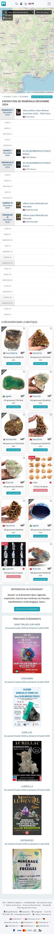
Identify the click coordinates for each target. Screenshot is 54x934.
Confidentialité (29, 902)
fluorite (35, 396)
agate (7, 396)
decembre (24, 96)
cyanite (8, 568)
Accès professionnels (32, 905)
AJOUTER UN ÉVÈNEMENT (27, 609)
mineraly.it (27, 922)
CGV (3, 902)
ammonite (9, 439)
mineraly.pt (27, 926)
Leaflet (28, 92)
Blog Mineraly (11, 912)
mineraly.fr (16, 919)
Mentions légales (14, 902)
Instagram (37, 912)
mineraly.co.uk (32, 919)
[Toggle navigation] (49, 4)
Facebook (25, 912)
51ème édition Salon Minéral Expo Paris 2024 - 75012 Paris (36, 113)
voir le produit (13, 363)
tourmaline (10, 352)
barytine (36, 352)
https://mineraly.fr (43, 914)
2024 (15, 96)
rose (33, 482)
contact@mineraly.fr (22, 914)
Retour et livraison (13, 905)
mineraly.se (42, 926)
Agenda (7, 96)
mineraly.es (42, 922)
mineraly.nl (11, 926)
